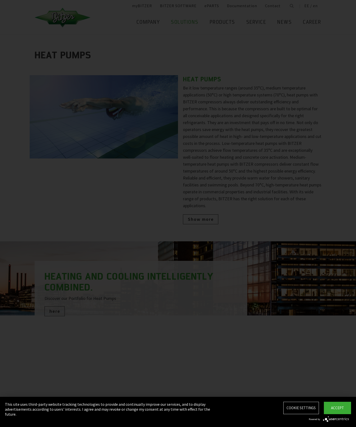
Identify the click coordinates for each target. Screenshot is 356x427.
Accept (337, 407)
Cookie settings (301, 407)
